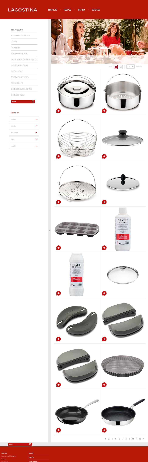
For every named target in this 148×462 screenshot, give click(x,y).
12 (140, 454)
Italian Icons (15, 63)
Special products (17, 99)
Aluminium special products (20, 51)
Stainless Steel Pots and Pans (21, 104)
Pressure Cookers (17, 87)
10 (132, 454)
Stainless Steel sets (18, 110)
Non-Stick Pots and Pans (19, 69)
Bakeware (14, 57)
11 (136, 454)
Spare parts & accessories (20, 93)
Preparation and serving (19, 81)
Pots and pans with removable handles (24, 75)
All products (17, 45)
